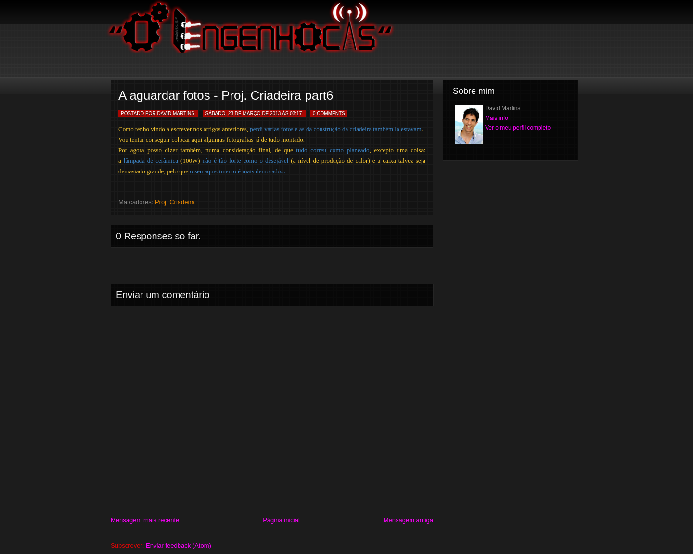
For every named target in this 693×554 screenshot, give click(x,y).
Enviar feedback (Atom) (178, 545)
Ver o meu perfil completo (518, 127)
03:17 (296, 113)
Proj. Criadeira (175, 202)
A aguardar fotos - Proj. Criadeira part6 (226, 95)
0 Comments (329, 113)
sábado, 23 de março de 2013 (243, 113)
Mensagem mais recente (145, 520)
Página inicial (281, 520)
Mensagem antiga (408, 520)
